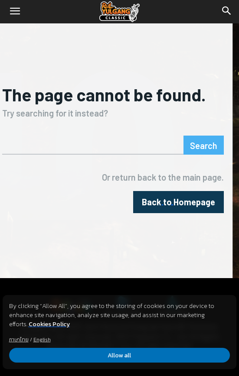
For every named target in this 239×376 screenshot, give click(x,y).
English (42, 340)
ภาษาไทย (19, 340)
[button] (15, 11)
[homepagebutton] (178, 202)
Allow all (119, 355)
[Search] (227, 11)
